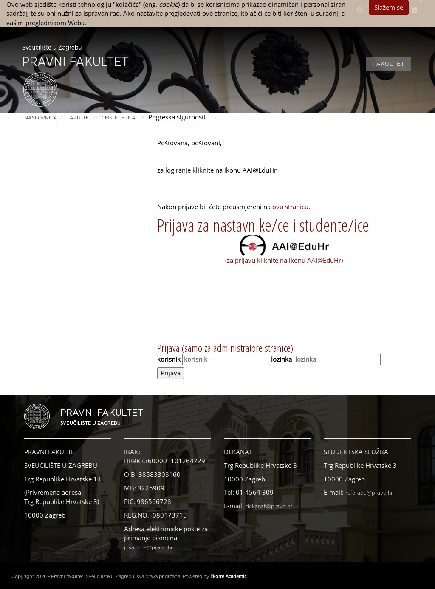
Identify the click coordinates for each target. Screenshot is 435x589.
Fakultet (388, 64)
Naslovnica (40, 118)
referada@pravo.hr (369, 493)
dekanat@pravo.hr (269, 506)
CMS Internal (120, 118)
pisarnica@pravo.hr (148, 547)
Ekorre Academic (228, 576)
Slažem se (388, 7)
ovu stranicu (290, 206)
